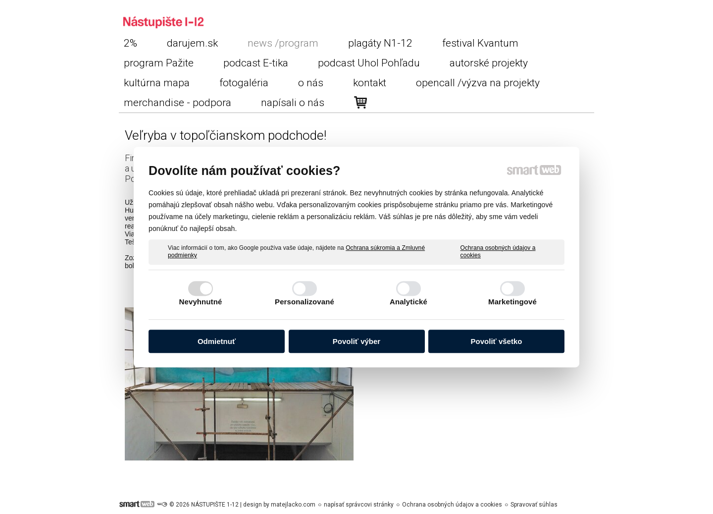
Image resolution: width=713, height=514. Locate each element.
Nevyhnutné (200, 301)
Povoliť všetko (496, 341)
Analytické (408, 301)
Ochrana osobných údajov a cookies (498, 251)
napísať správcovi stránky (359, 504)
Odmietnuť (217, 341)
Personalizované (304, 301)
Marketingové (512, 301)
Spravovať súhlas (534, 504)
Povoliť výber (356, 341)
